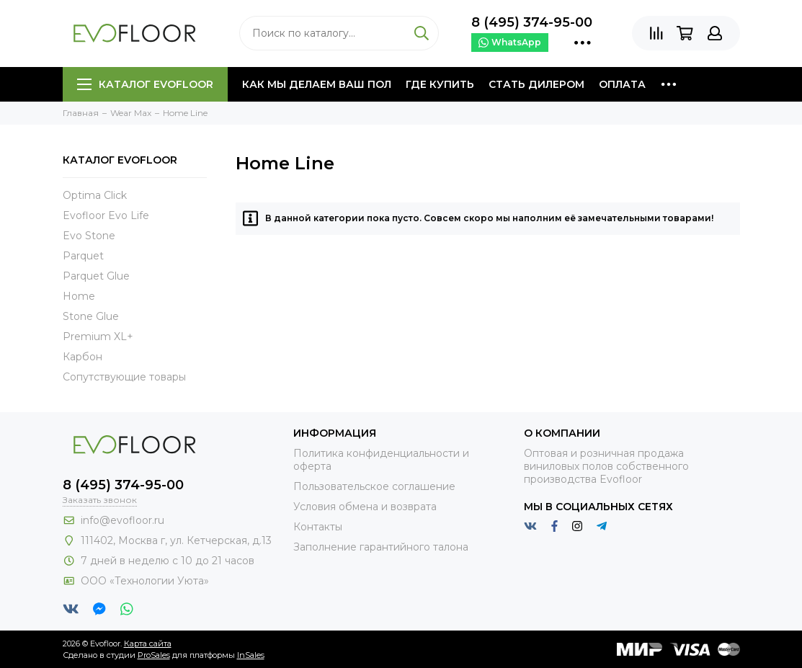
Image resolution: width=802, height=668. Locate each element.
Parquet (83, 255)
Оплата (622, 84)
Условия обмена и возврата (365, 506)
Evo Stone (89, 235)
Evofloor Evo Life (106, 215)
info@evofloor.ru (122, 520)
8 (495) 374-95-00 (531, 22)
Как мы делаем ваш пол (316, 84)
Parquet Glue (96, 276)
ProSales (154, 655)
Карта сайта (147, 643)
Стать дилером (536, 84)
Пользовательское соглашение (374, 486)
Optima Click (95, 195)
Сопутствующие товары (124, 376)
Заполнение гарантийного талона (380, 546)
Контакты (317, 526)
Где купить (440, 84)
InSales (250, 655)
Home (79, 296)
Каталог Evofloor (145, 84)
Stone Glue (91, 316)
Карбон (82, 356)
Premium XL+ (98, 336)
